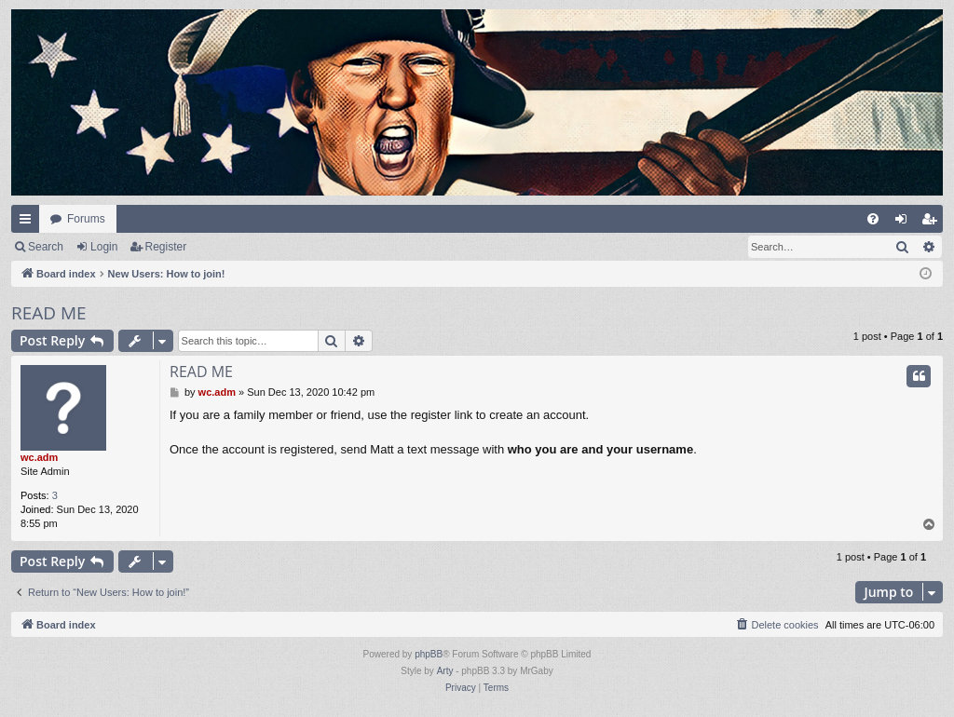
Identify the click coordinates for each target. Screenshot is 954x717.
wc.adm (39, 457)
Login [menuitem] (905, 222)
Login (103, 246)
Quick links (29, 222)
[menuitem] (873, 219)
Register (166, 246)
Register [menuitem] (933, 222)
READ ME (49, 313)
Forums (86, 218)
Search (45, 246)
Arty (445, 671)
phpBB (429, 654)
